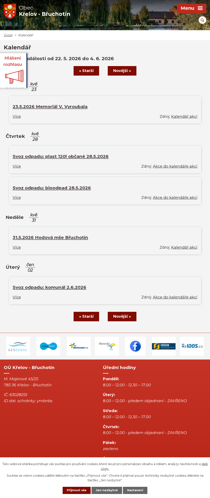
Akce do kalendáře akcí (175, 166)
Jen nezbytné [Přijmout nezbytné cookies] (107, 490)
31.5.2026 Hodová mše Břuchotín (50, 237)
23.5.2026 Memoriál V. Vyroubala (50, 106)
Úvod (8, 35)
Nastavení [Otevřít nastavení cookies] (136, 490)
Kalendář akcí (184, 116)
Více (17, 116)
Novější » (122, 70)
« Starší (86, 70)
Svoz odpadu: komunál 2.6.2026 (49, 287)
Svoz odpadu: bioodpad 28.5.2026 (52, 187)
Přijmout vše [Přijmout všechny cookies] (76, 490)
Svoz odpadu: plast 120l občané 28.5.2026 (61, 156)
